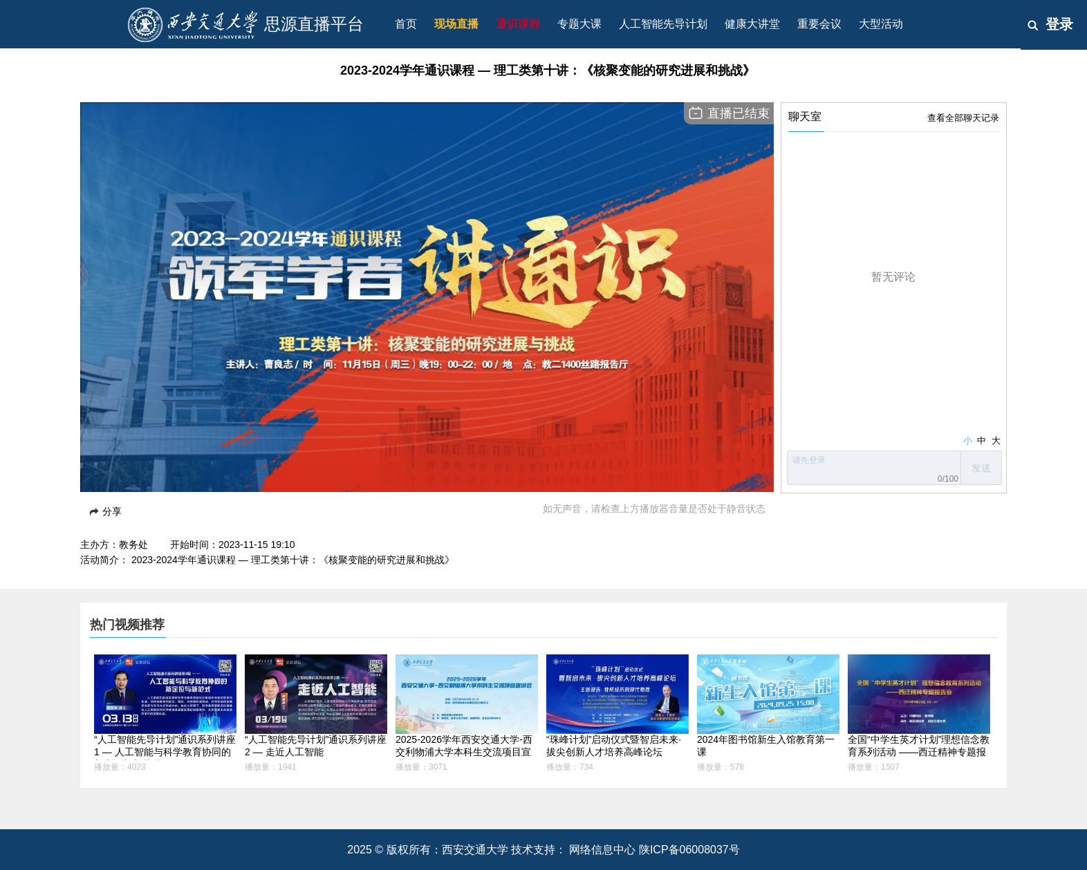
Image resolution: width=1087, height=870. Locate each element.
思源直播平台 (314, 24)
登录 (1059, 24)
